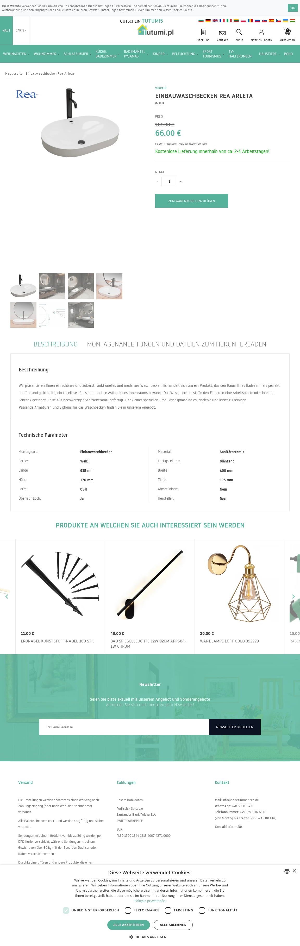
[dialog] (150, 905)
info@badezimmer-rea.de (240, 800)
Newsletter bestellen (234, 727)
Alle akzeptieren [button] (128, 925)
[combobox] (287, 871)
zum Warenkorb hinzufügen (191, 201)
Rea (223, 498)
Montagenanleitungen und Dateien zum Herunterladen (176, 343)
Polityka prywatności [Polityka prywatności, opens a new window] (150, 901)
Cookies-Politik (182, 10)
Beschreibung (56, 343)
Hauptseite (13, 73)
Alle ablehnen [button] (173, 925)
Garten (21, 30)
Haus (6, 30)
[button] (149, 937)
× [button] (294, 871)
